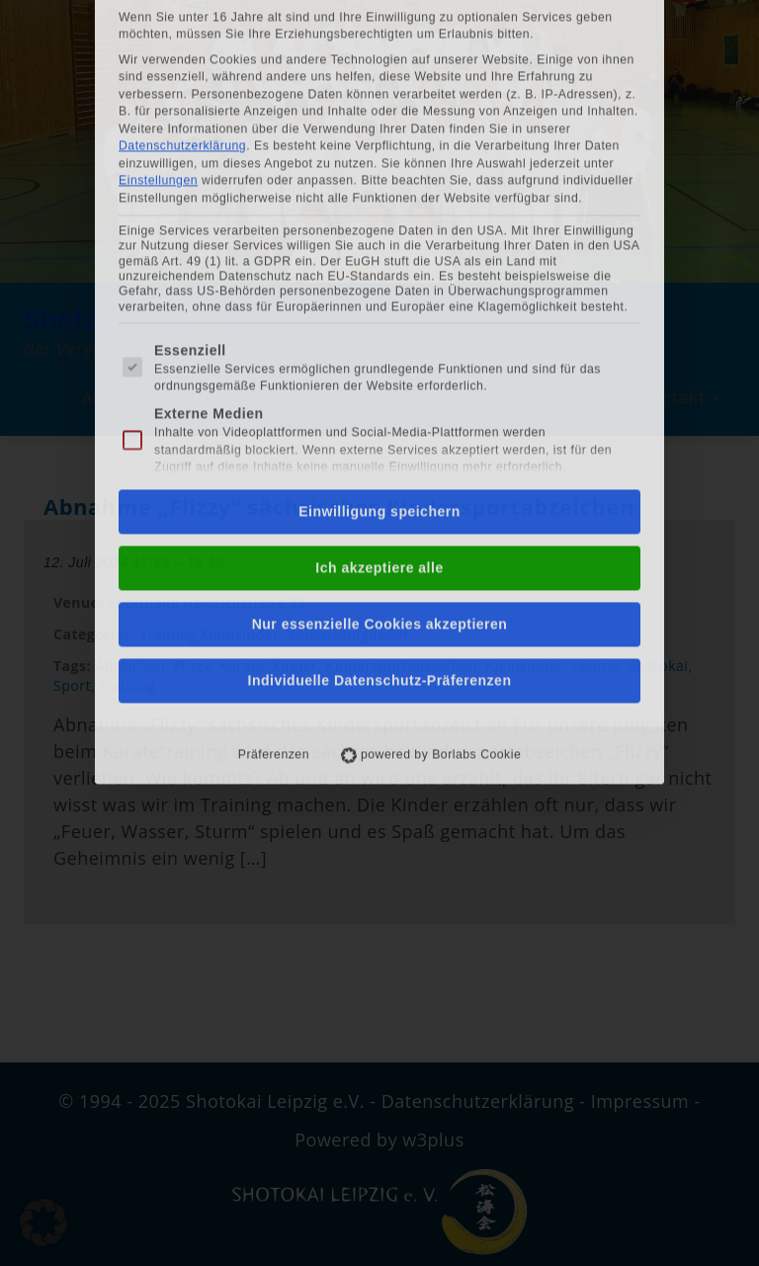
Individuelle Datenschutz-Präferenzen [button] (380, 460)
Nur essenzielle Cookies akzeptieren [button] (380, 404)
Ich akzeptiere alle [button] (379, 348)
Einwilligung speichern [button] (379, 291)
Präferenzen (273, 535)
